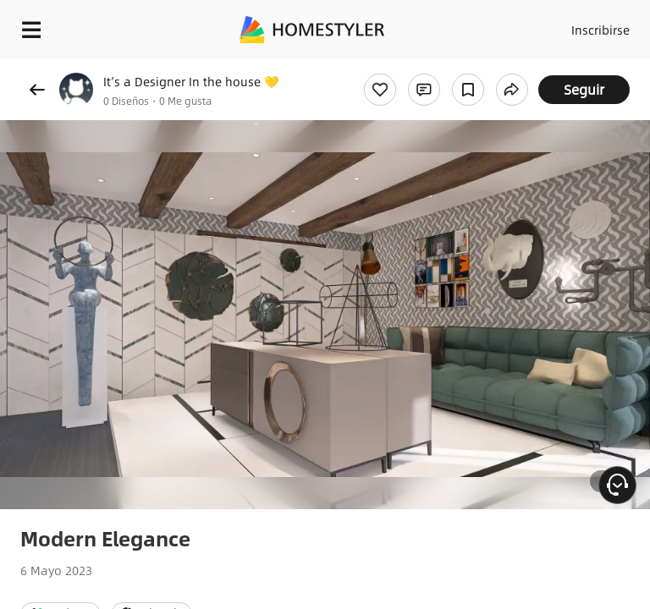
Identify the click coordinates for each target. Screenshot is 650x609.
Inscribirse (600, 29)
